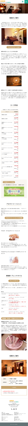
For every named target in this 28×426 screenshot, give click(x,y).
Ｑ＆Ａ (4, 419)
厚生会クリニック (18, 414)
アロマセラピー (5, 417)
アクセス (4, 418)
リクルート (17, 418)
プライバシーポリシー (19, 420)
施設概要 (17, 417)
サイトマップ (5, 420)
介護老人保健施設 (6, 413)
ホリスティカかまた (14, 424)
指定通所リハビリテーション (20, 413)
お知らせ (17, 412)
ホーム (2, 14)
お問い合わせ (17, 419)
